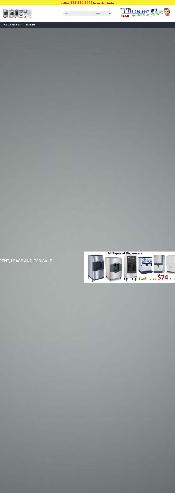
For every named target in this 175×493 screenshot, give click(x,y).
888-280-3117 (81, 2)
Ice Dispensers (12, 24)
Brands (30, 24)
